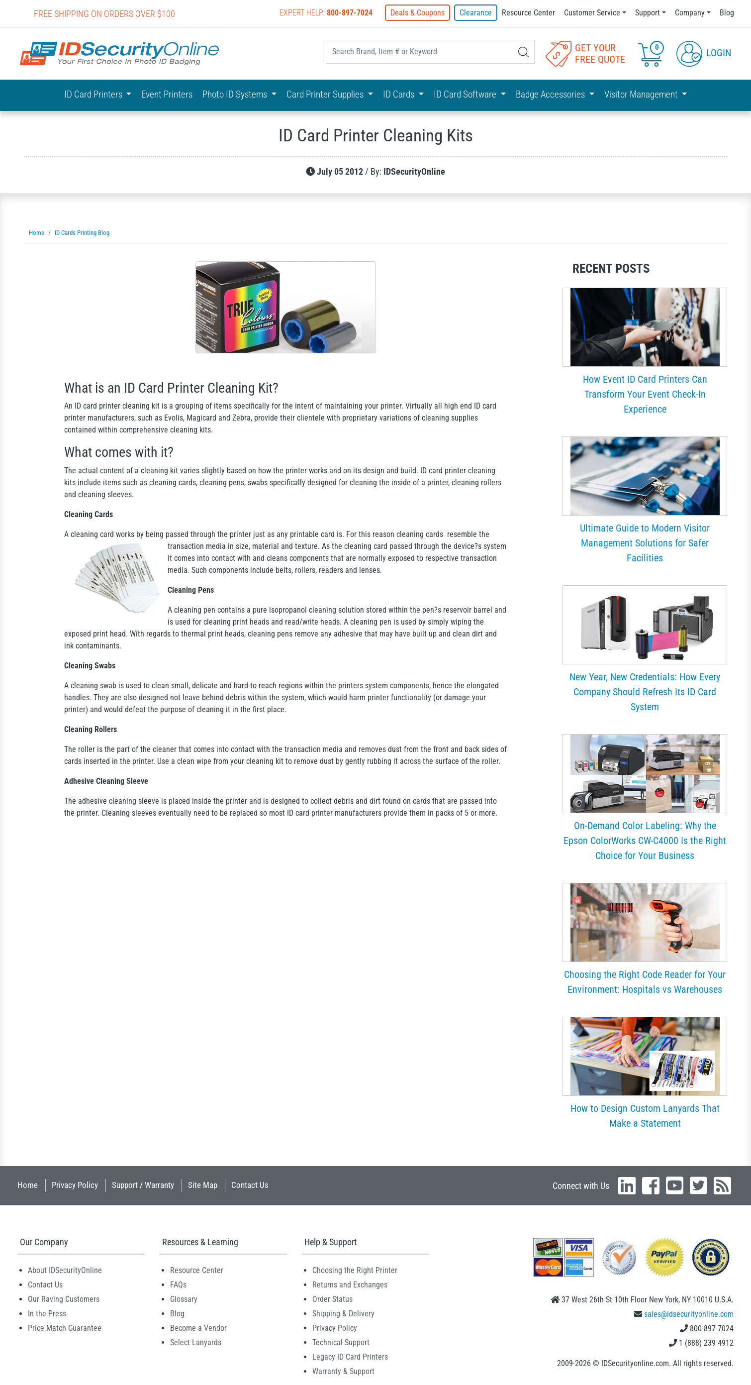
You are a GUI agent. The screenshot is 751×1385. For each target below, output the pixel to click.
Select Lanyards (195, 1342)
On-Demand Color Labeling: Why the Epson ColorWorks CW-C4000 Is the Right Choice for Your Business (644, 840)
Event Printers (166, 94)
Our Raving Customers (63, 1299)
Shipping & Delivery (343, 1313)
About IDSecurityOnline (65, 1270)
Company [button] (690, 12)
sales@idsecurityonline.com (689, 1314)
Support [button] (647, 12)
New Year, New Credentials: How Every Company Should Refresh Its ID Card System (644, 692)
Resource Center (528, 12)
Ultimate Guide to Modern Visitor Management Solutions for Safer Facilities (645, 543)
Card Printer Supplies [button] (326, 94)
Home (27, 1185)
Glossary (183, 1299)
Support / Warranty (143, 1185)
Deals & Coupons (417, 12)
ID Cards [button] (399, 94)
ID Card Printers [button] (94, 94)
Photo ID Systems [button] (235, 94)
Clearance (476, 12)
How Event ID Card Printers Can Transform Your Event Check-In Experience (645, 394)
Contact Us (250, 1185)
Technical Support (341, 1342)
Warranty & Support (343, 1371)
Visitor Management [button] (642, 94)
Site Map (202, 1185)
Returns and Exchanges (349, 1284)
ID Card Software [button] (466, 94)
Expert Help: (326, 12)
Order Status (332, 1299)
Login (703, 53)
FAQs (178, 1284)
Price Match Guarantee (64, 1328)
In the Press (47, 1313)
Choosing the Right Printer (354, 1270)
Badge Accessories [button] (551, 94)
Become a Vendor (198, 1328)
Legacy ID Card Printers (350, 1357)
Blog (727, 12)
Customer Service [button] (592, 12)
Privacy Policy (75, 1185)
